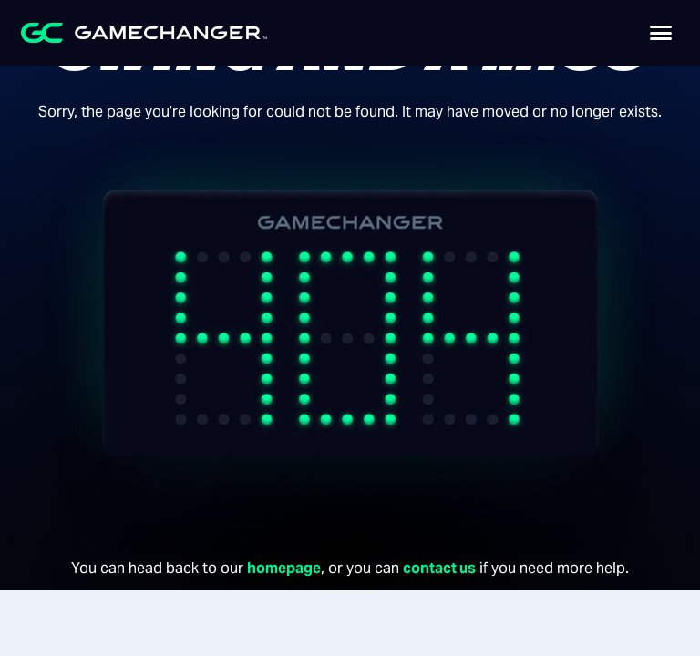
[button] (661, 33)
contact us (439, 568)
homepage (284, 568)
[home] (112, 33)
